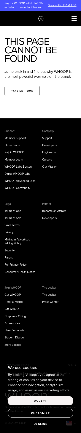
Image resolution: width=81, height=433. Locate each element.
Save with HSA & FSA (62, 5)
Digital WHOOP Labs (17, 173)
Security (10, 250)
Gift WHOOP (12, 309)
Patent (8, 257)
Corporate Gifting (15, 316)
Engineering (49, 152)
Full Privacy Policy (16, 264)
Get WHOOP (13, 294)
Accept (40, 401)
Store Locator (13, 345)
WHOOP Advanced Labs (20, 181)
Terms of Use (13, 211)
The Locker (49, 294)
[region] (40, 396)
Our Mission (49, 166)
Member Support (15, 138)
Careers (47, 159)
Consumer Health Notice (20, 272)
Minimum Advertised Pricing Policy (17, 241)
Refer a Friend (13, 302)
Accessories (12, 323)
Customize (40, 413)
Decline (40, 424)
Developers (49, 145)
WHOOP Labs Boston (18, 166)
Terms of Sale (13, 218)
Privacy (9, 232)
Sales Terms (12, 225)
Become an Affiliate (54, 211)
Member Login (14, 159)
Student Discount (15, 337)
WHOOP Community (17, 188)
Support (47, 138)
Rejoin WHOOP (14, 152)
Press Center (50, 302)
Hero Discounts (14, 330)
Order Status (13, 145)
